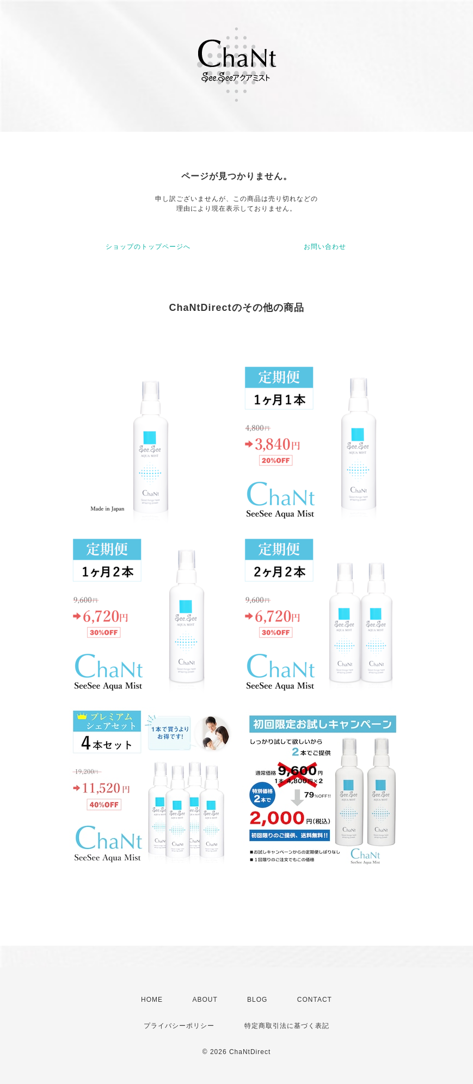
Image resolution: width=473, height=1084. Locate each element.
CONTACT (314, 999)
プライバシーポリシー (179, 1026)
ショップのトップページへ (148, 246)
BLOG (257, 999)
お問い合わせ (325, 246)
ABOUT (204, 999)
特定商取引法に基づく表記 (286, 1026)
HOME (152, 999)
